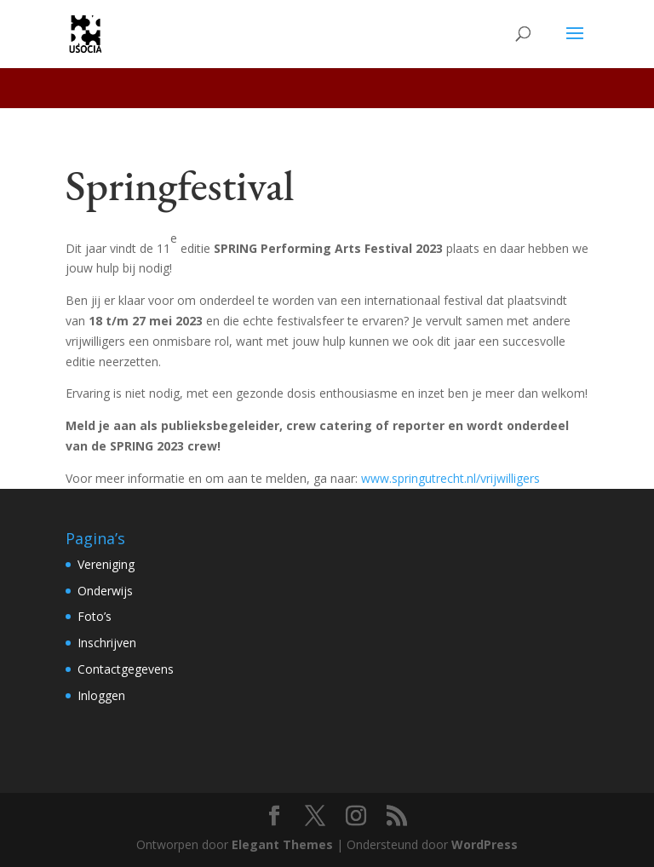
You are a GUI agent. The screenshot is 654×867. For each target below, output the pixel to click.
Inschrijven (106, 642)
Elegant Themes (282, 844)
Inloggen (101, 695)
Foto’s (94, 616)
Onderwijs (105, 591)
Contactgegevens (125, 669)
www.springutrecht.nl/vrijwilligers (450, 478)
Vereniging (106, 564)
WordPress (484, 844)
